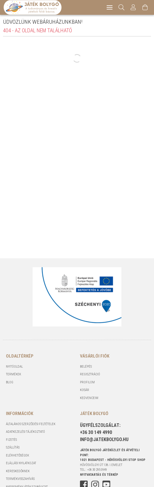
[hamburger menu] (110, 7)
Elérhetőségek (17, 455)
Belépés (86, 367)
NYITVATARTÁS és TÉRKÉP (99, 475)
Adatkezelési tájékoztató (25, 432)
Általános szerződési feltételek (30, 424)
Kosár (84, 390)
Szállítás (13, 447)
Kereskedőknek (18, 471)
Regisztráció (90, 374)
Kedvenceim (89, 398)
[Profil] (133, 7)
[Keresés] (122, 7)
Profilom (87, 382)
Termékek (13, 374)
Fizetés (11, 440)
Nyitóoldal (14, 367)
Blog (9, 382)
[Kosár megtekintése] (145, 7)
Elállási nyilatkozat (21, 463)
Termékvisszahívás (20, 479)
